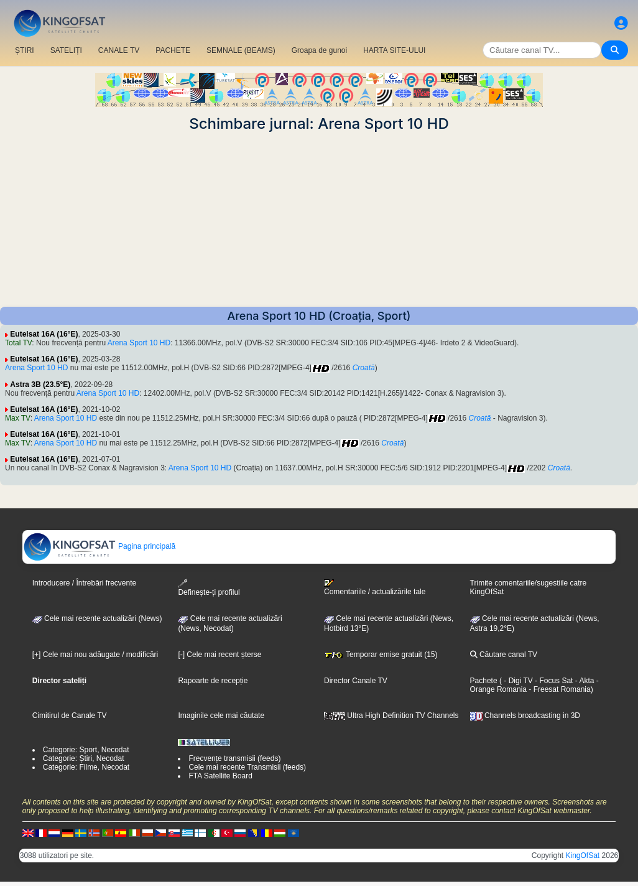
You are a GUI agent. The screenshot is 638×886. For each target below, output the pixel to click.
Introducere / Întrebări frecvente (84, 583)
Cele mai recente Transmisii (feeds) (247, 767)
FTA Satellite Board (220, 776)
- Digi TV (518, 680)
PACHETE (172, 50)
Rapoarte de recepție (212, 680)
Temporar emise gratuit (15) (381, 654)
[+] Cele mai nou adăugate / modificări (95, 654)
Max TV (17, 418)
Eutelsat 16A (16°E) (44, 334)
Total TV (18, 342)
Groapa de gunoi (319, 50)
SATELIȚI (66, 50)
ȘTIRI (24, 50)
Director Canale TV (355, 680)
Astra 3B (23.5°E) (40, 384)
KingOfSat (583, 855)
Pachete (483, 680)
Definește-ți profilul (208, 588)
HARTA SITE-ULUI (394, 50)
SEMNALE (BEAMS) (240, 50)
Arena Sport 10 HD (139, 342)
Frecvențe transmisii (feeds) (234, 758)
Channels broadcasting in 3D (525, 715)
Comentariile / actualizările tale (374, 587)
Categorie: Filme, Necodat (86, 767)
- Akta (583, 680)
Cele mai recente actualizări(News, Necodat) (230, 623)
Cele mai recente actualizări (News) (97, 618)
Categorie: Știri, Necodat (83, 758)
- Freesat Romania (559, 689)
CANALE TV (118, 50)
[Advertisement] (319, 220)
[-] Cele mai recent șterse (219, 654)
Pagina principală (99, 546)
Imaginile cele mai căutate (221, 715)
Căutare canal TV (504, 654)
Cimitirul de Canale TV (69, 715)
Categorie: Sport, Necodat (86, 749)
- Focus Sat (553, 680)
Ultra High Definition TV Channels (391, 715)
